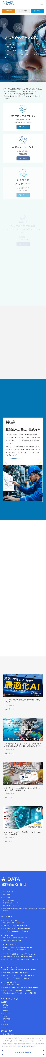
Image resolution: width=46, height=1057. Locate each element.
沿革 (4, 1022)
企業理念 (5, 1005)
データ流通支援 (16, 931)
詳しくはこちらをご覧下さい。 (27, 1046)
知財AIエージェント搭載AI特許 (15, 938)
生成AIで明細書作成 (12, 940)
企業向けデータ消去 (15, 972)
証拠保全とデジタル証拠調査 (18, 956)
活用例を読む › (14, 458)
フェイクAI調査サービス (16, 928)
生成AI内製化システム (13, 923)
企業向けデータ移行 (19, 970)
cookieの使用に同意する (23, 1052)
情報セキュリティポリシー (10, 906)
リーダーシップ (7, 1013)
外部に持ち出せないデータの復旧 (19, 993)
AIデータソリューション (10, 999)
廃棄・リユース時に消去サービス (18, 975)
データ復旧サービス (11, 985)
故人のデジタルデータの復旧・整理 (20, 987)
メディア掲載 (6, 894)
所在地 (5, 1016)
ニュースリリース (8, 892)
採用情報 (9, 11)
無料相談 (37, 11)
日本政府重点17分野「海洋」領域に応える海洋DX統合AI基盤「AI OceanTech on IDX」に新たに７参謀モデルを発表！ (22, 746)
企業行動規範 (6, 1019)
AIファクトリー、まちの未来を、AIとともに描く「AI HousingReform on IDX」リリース (22, 789)
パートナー (6, 1027)
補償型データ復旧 (17, 990)
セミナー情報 (23, 11)
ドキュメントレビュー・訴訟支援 (21, 959)
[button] (5, 461)
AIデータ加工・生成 (15, 925)
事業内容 (5, 1010)
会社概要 (5, 1008)
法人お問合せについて (9, 1034)
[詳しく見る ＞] (23, 133)
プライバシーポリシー (9, 900)
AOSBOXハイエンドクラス (17, 947)
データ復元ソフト (16, 978)
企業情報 (4, 1002)
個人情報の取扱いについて (10, 903)
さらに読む (9, 709)
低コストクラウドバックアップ (16, 950)
